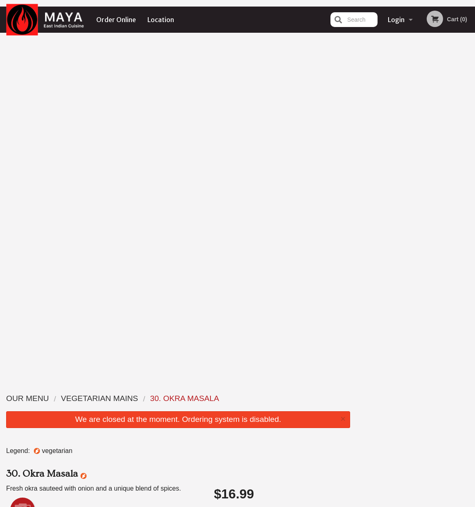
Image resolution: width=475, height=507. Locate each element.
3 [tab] (410, 169)
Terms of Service (251, 502)
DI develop (250, 479)
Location (160, 20)
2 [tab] (398, 169)
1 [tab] (385, 169)
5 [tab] (434, 169)
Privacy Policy (207, 502)
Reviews (287, 408)
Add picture (22, 168)
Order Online (116, 20)
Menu (216, 398)
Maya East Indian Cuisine (83, 387)
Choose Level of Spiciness (282, 184)
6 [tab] (447, 169)
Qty (234, 250)
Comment (282, 217)
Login (396, 20)
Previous (363, 116)
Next (469, 116)
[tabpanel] (416, 116)
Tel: (368, 418)
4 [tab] (422, 169)
